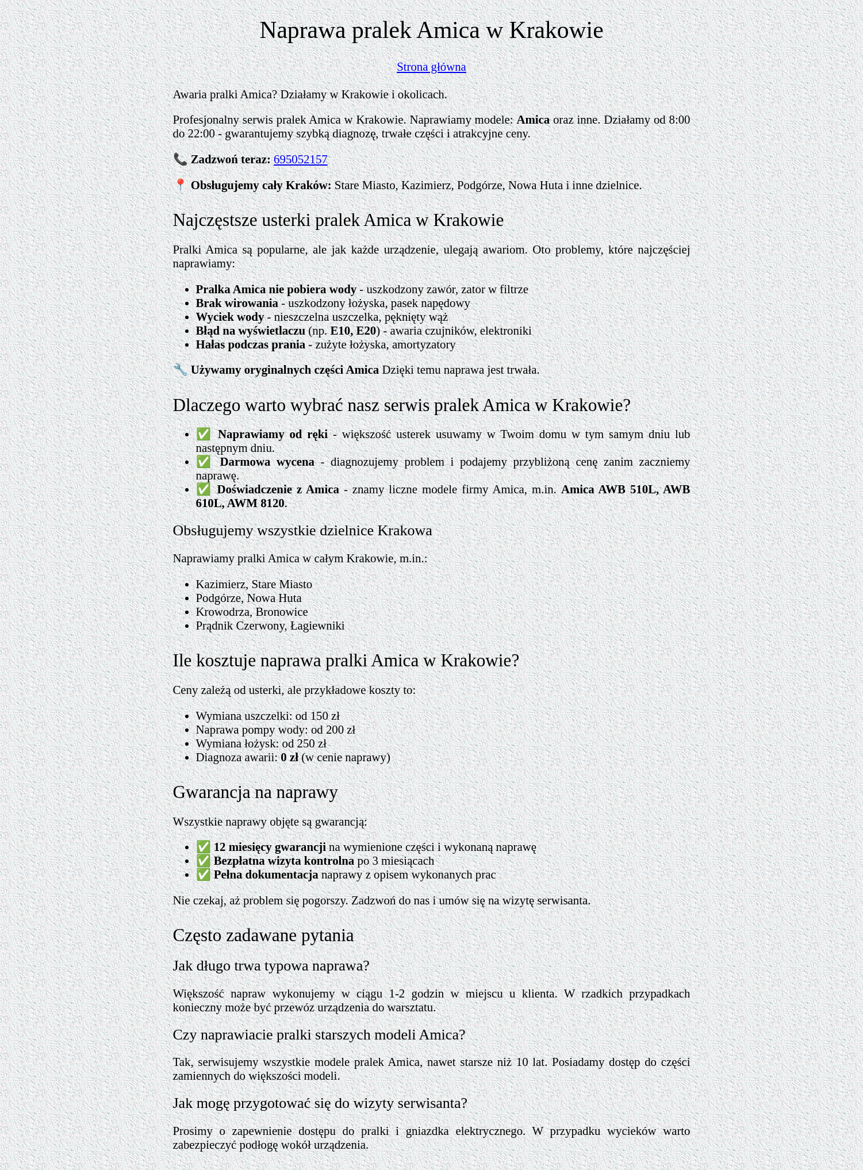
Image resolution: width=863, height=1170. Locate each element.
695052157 (301, 159)
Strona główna (431, 66)
